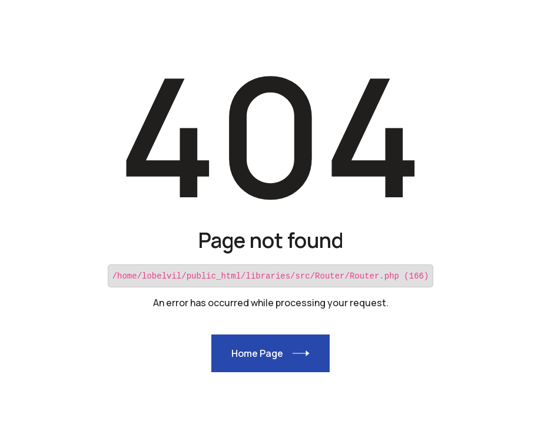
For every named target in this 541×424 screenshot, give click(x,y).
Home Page (257, 352)
